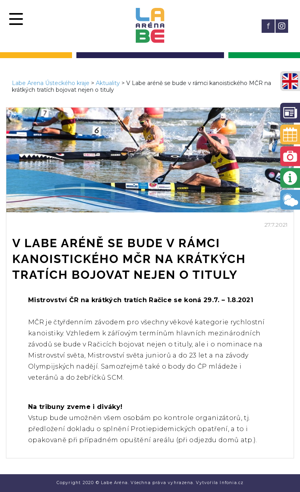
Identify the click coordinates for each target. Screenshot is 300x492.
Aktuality (108, 83)
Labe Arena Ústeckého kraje (50, 83)
